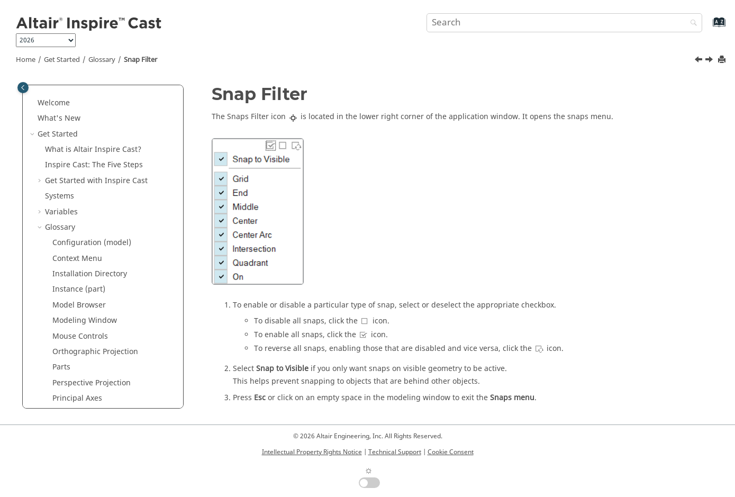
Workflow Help (78, 324)
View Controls (76, 278)
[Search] (691, 23)
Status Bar (70, 246)
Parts (61, 137)
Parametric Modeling (75, 381)
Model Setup (60, 397)
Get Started (62, 60)
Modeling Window (84, 91)
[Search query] (564, 22)
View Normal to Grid (88, 293)
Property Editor (79, 185)
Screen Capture (79, 215)
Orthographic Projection (95, 122)
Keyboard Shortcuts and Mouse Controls (101, 346)
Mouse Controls (80, 107)
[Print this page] (723, 60)
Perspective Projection (91, 153)
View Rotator (74, 309)
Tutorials (53, 366)
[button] (48, 91)
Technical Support (394, 452)
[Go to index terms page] (708, 27)
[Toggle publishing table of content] (23, 87)
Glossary (101, 60)
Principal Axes (77, 169)
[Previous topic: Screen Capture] (699, 61)
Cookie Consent (451, 452)
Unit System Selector (88, 262)
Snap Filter (140, 60)
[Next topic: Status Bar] (710, 61)
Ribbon (65, 200)
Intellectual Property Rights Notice (312, 452)
